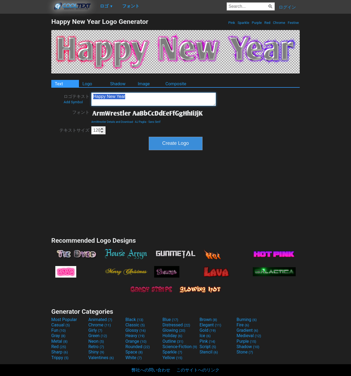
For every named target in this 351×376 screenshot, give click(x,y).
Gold (208, 330)
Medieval (249, 335)
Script (208, 346)
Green (97, 335)
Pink (231, 23)
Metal (59, 341)
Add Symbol (73, 102)
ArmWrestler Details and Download (112, 121)
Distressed (176, 324)
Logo (87, 83)
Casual (60, 324)
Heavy (134, 335)
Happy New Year (153, 99)
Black (134, 319)
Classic (135, 324)
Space (134, 352)
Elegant (210, 324)
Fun (58, 330)
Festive (293, 23)
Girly (95, 330)
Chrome (279, 23)
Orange (136, 341)
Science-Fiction (179, 346)
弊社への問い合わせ (151, 370)
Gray (58, 335)
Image (144, 83)
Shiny (96, 352)
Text (59, 83)
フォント (80, 112)
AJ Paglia (140, 121)
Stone (245, 352)
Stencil (209, 352)
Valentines (101, 357)
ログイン (287, 7)
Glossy (135, 330)
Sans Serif (154, 121)
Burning (247, 319)
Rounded (137, 346)
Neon (96, 341)
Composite (175, 83)
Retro (96, 346)
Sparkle (243, 23)
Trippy (59, 357)
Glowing (173, 330)
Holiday (172, 335)
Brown (208, 319)
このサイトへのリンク (197, 370)
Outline (172, 341)
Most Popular (64, 319)
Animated (100, 319)
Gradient (247, 330)
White (133, 357)
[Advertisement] (25, 98)
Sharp (59, 352)
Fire (243, 324)
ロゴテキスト (76, 99)
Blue (170, 319)
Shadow (117, 83)
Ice (205, 335)
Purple (257, 23)
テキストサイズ (74, 130)
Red (267, 23)
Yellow (172, 357)
